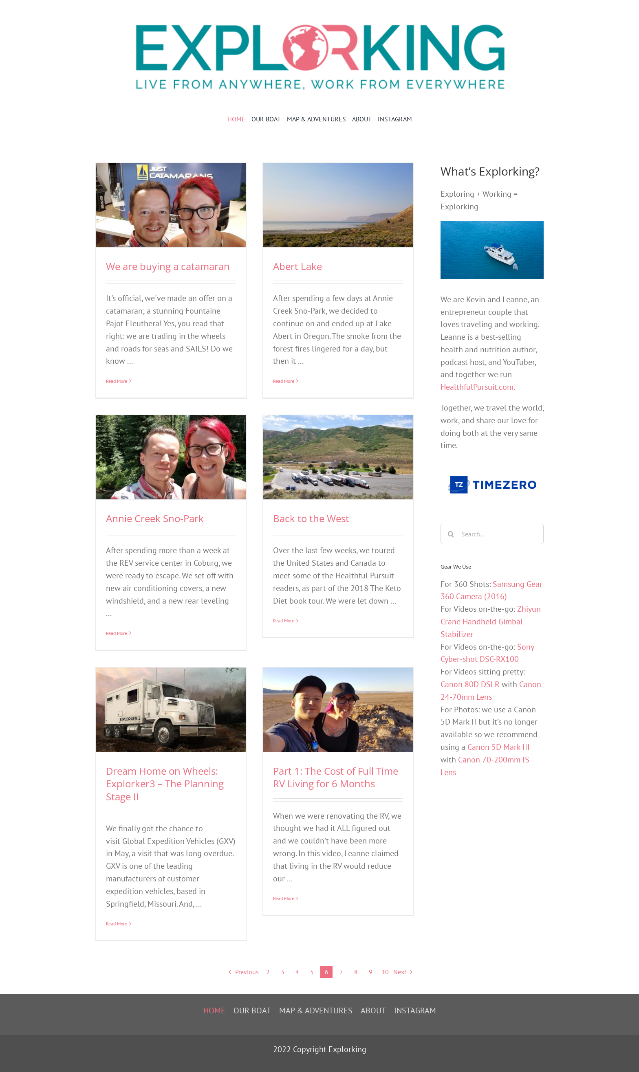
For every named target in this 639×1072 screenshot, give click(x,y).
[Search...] (492, 534)
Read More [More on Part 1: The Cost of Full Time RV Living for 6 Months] (283, 923)
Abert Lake (297, 266)
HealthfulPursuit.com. (478, 387)
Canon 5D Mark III (498, 747)
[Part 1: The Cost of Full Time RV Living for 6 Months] (338, 710)
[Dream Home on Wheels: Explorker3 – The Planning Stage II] (171, 710)
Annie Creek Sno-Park (155, 518)
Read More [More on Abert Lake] (283, 381)
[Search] (451, 534)
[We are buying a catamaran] (171, 205)
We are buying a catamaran (168, 266)
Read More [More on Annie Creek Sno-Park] (116, 633)
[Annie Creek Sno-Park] (171, 457)
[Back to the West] (338, 457)
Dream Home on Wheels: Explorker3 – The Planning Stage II (165, 783)
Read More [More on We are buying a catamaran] (116, 381)
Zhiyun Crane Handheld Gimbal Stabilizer (491, 621)
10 (385, 972)
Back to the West (311, 518)
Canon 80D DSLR (470, 684)
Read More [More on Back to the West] (283, 633)
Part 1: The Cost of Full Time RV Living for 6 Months (335, 777)
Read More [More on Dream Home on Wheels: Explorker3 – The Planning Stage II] (116, 924)
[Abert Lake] (338, 205)
